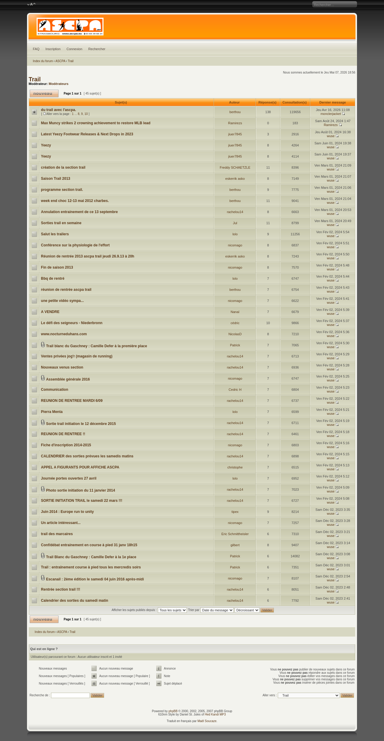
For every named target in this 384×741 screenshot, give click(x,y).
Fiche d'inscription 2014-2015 (66, 445)
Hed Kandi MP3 (215, 714)
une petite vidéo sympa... (62, 301)
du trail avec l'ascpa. (58, 110)
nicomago (235, 245)
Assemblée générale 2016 (68, 379)
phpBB (173, 711)
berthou (235, 112)
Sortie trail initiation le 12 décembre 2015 (81, 424)
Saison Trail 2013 (55, 178)
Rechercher (96, 49)
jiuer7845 (235, 134)
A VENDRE (50, 312)
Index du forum (43, 61)
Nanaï (235, 312)
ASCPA (60, 61)
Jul (235, 223)
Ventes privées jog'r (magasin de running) (76, 356)
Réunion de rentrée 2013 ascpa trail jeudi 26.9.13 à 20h (87, 256)
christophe (235, 467)
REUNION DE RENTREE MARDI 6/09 (72, 401)
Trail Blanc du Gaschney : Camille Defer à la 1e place (91, 557)
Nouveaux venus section (62, 367)
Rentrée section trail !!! (60, 589)
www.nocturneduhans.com (64, 334)
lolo (235, 234)
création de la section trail (63, 167)
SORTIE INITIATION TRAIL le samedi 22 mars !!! (81, 501)
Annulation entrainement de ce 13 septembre (79, 212)
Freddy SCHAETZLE (235, 167)
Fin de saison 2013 (57, 267)
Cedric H (235, 389)
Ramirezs (235, 123)
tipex (235, 512)
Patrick (235, 345)
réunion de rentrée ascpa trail (66, 290)
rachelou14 (235, 212)
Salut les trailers (55, 234)
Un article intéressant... (61, 523)
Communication (54, 389)
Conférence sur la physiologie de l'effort (75, 245)
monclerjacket (330, 114)
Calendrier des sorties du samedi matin (74, 600)
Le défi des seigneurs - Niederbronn (72, 323)
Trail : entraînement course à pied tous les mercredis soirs (91, 567)
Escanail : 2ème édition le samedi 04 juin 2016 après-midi (95, 579)
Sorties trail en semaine (61, 223)
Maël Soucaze (206, 721)
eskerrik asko (235, 178)
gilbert (235, 545)
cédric (235, 323)
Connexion (74, 49)
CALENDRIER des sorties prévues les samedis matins (87, 456)
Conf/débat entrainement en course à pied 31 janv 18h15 (89, 545)
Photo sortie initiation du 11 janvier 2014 (80, 490)
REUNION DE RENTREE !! (63, 434)
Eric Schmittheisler (235, 534)
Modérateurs (58, 84)
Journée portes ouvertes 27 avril (69, 478)
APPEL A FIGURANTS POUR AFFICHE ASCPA (80, 467)
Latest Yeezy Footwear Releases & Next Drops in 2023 (87, 134)
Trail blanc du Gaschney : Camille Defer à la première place (96, 346)
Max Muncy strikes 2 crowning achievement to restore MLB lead (96, 123)
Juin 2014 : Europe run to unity (67, 512)
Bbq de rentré (52, 278)
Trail (71, 61)
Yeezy (46, 145)
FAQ (36, 49)
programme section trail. (62, 190)
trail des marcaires (57, 534)
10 (86, 114)
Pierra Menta (52, 412)
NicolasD (235, 334)
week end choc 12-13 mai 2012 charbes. (75, 201)
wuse (331, 136)
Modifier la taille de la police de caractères (31, 4)
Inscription (53, 49)
